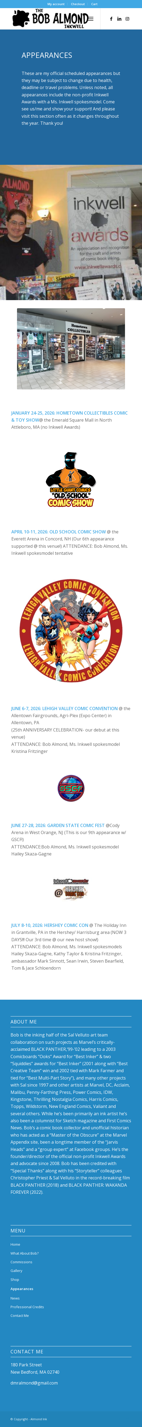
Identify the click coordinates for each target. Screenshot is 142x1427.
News (15, 1298)
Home (15, 1244)
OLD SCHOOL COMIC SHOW (77, 532)
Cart (94, 4)
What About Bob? (25, 1253)
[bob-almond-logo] (59, 18)
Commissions (21, 1261)
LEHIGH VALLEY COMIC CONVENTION (80, 708)
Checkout (78, 4)
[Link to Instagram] (127, 19)
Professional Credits (27, 1306)
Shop (15, 1279)
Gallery (16, 1270)
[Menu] (90, 18)
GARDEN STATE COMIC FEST (76, 825)
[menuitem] (56, 4)
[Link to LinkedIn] (119, 19)
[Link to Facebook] (111, 19)
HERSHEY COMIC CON (66, 925)
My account (56, 4)
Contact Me (20, 1315)
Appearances (22, 1288)
